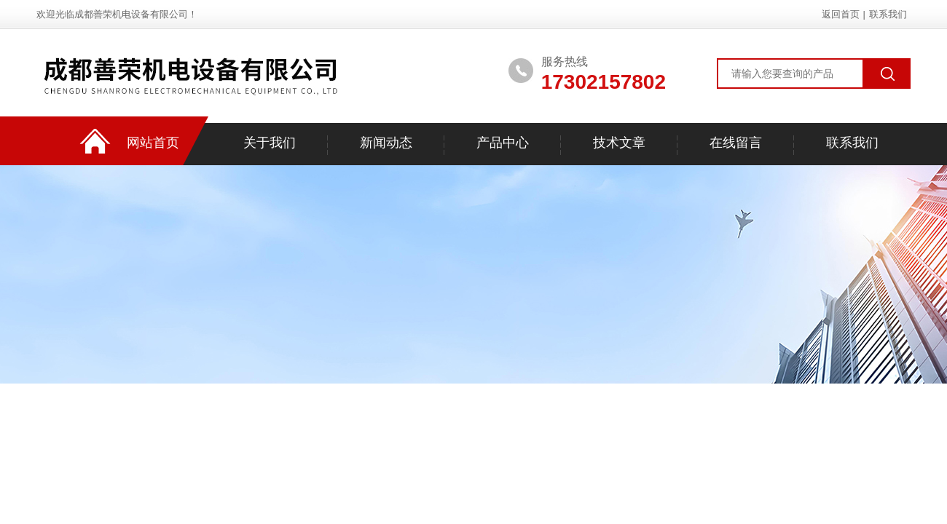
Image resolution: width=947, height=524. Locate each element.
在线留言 (736, 142)
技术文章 (619, 142)
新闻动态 (386, 142)
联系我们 (888, 14)
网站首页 (153, 142)
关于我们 (269, 142)
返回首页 (841, 14)
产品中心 (502, 142)
